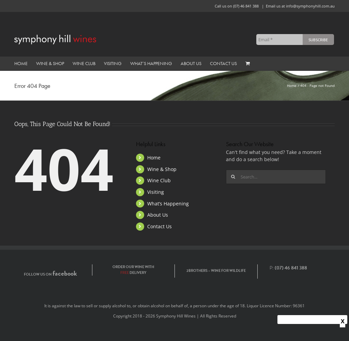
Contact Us (159, 226)
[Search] (233, 177)
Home (154, 157)
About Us (157, 215)
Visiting (155, 192)
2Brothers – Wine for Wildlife (216, 271)
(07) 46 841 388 (246, 6)
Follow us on (50, 274)
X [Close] (343, 321)
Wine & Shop (162, 169)
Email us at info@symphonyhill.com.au (300, 6)
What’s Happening (168, 203)
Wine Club (159, 180)
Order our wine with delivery (133, 270)
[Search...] (276, 177)
